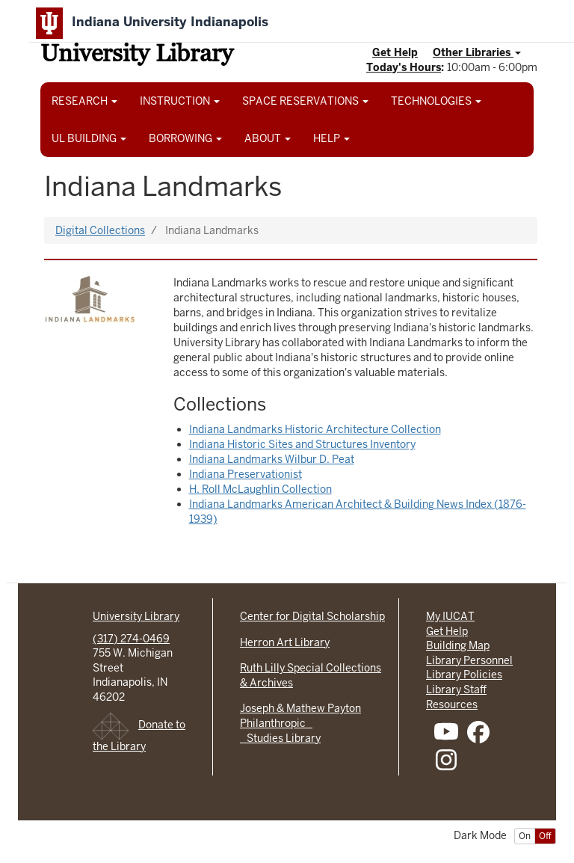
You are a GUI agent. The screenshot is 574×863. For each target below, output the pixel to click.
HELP (331, 138)
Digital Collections (100, 230)
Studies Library (280, 738)
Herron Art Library (285, 642)
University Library (136, 56)
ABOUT (267, 138)
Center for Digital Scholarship (312, 616)
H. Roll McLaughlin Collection (260, 489)
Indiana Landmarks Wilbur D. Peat (271, 459)
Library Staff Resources (456, 697)
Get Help (395, 52)
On (525, 836)
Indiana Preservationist (245, 474)
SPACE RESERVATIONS (305, 101)
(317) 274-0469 (131, 638)
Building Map (458, 645)
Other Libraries (477, 52)
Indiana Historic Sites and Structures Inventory (302, 444)
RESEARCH (84, 101)
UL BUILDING (89, 138)
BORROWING (185, 138)
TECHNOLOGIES (436, 101)
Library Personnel (469, 660)
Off (545, 836)
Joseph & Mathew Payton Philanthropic (300, 715)
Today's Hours (403, 67)
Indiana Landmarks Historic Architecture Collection (315, 429)
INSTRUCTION (180, 101)
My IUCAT (450, 616)
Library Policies (464, 674)
